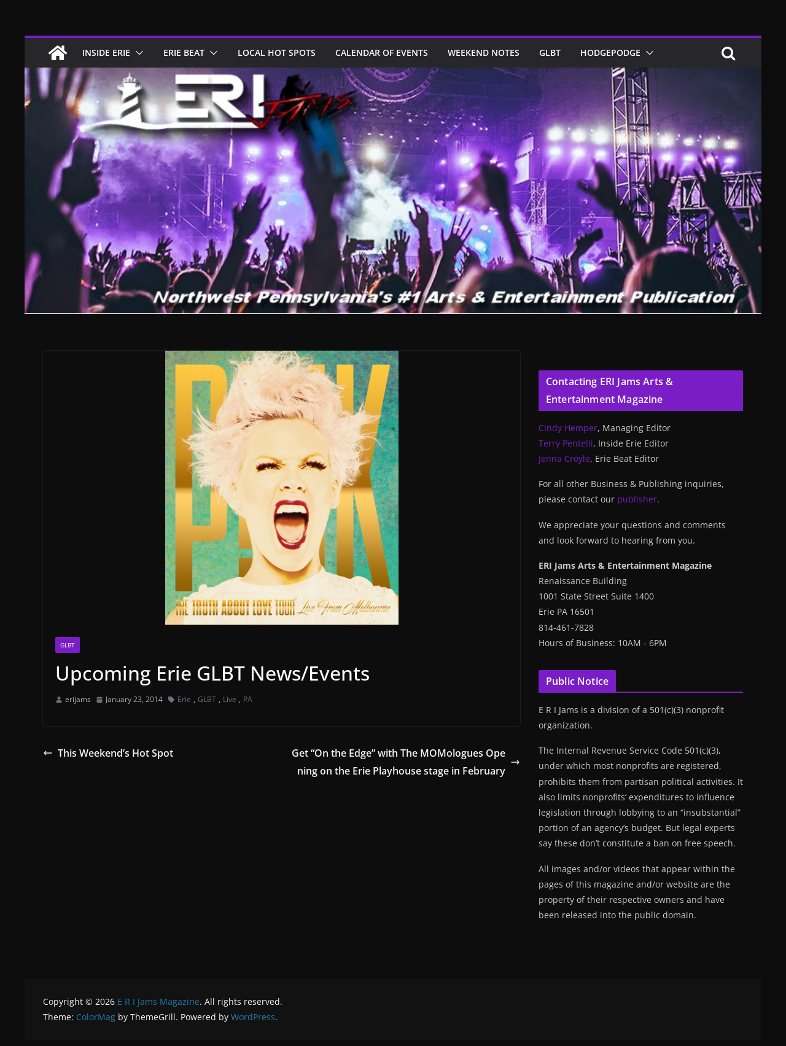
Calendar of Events (381, 52)
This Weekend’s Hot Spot (108, 753)
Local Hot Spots (277, 52)
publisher (637, 499)
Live (229, 699)
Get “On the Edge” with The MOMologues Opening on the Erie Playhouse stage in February (406, 762)
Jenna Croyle (564, 458)
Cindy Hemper (568, 428)
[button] (137, 52)
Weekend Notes (483, 52)
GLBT (550, 52)
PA (247, 699)
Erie (184, 699)
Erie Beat (183, 52)
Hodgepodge (610, 52)
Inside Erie (106, 52)
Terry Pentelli (566, 443)
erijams (78, 699)
